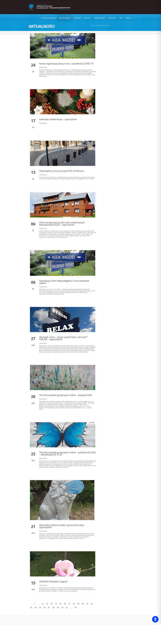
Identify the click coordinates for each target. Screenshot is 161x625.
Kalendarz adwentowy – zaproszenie (58, 119)
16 (65, 604)
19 (78, 604)
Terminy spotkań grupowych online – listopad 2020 (65, 395)
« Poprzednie (31, 604)
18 (74, 604)
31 (67, 608)
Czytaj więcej (43, 67)
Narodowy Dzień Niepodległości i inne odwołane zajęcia (64, 282)
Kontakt (112, 18)
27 (49, 608)
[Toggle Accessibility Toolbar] (155, 619)
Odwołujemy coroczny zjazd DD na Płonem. (61, 170)
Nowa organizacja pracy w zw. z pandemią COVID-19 (66, 63)
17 (69, 604)
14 (56, 604)
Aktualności (65, 18)
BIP (121, 18)
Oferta (77, 18)
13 (52, 604)
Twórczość (99, 18)
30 (62, 608)
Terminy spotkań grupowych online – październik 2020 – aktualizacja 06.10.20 (67, 453)
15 (60, 604)
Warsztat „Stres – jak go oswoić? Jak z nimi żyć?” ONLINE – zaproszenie (63, 338)
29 (58, 608)
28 (53, 608)
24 (36, 608)
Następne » (80, 607)
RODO (128, 18)
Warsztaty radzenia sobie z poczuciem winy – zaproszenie (62, 526)
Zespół (87, 18)
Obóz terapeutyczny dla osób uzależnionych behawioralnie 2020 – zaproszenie (62, 223)
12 (47, 604)
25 (40, 608)
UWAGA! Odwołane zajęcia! (53, 581)
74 (75, 608)
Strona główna (48, 18)
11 (43, 604)
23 (31, 608)
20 (83, 604)
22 (92, 604)
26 (44, 608)
